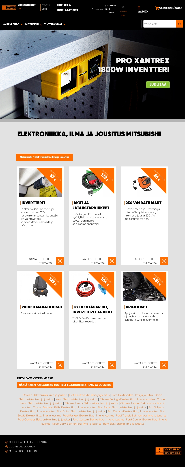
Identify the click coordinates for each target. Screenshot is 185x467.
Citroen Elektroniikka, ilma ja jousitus (45, 395)
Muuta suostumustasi (23, 451)
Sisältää (112, 6)
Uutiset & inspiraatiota (67, 8)
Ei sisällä (111, 10)
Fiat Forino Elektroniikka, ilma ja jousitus (122, 407)
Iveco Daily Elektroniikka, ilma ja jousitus (76, 423)
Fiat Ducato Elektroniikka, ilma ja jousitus (132, 411)
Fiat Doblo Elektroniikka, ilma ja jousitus (81, 411)
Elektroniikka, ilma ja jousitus (52, 157)
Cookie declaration (22, 446)
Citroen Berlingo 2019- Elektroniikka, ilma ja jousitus (64, 407)
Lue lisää (158, 85)
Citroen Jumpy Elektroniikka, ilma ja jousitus (91, 403)
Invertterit (33, 203)
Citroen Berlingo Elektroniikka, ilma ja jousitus (127, 399)
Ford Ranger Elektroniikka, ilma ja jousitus (88, 415)
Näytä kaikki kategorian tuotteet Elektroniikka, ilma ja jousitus (65, 385)
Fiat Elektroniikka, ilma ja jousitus (89, 395)
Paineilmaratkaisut (42, 307)
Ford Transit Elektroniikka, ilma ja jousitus (141, 415)
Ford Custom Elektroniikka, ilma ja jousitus (98, 419)
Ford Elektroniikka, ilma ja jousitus (132, 395)
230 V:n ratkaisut (144, 203)
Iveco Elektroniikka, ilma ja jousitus (76, 399)
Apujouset (136, 307)
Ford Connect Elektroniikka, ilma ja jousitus (44, 419)
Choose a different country (28, 442)
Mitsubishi (26, 157)
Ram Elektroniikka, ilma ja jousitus (123, 423)
